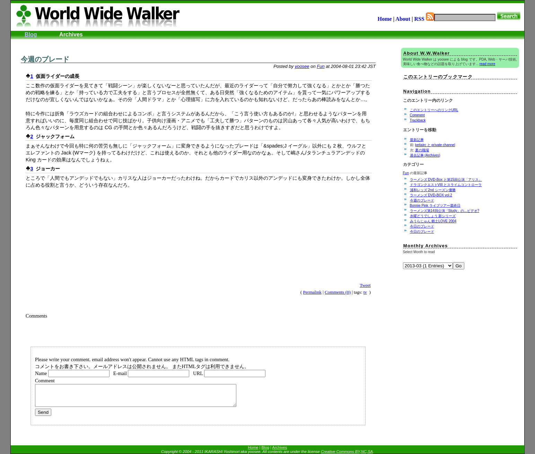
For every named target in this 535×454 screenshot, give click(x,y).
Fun (320, 66)
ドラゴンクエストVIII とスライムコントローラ (446, 185)
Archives (71, 34)
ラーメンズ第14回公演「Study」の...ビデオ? (445, 211)
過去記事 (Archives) (425, 155)
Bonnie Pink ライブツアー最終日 (435, 205)
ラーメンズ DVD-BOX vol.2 (431, 195)
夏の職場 (422, 150)
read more (487, 64)
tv (365, 292)
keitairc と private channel (435, 145)
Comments (36, 316)
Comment (417, 115)
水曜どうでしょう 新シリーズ (433, 216)
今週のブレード (45, 59)
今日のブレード (422, 226)
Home (385, 19)
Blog (31, 34)
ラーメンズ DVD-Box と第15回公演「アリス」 (446, 179)
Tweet (365, 285)
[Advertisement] (97, 41)
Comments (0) (338, 292)
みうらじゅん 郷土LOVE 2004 (433, 221)
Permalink (312, 292)
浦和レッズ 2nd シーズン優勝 (433, 190)
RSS (424, 19)
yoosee (302, 66)
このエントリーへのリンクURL (434, 110)
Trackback (418, 120)
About (402, 19)
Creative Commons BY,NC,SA (347, 451)
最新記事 (417, 140)
